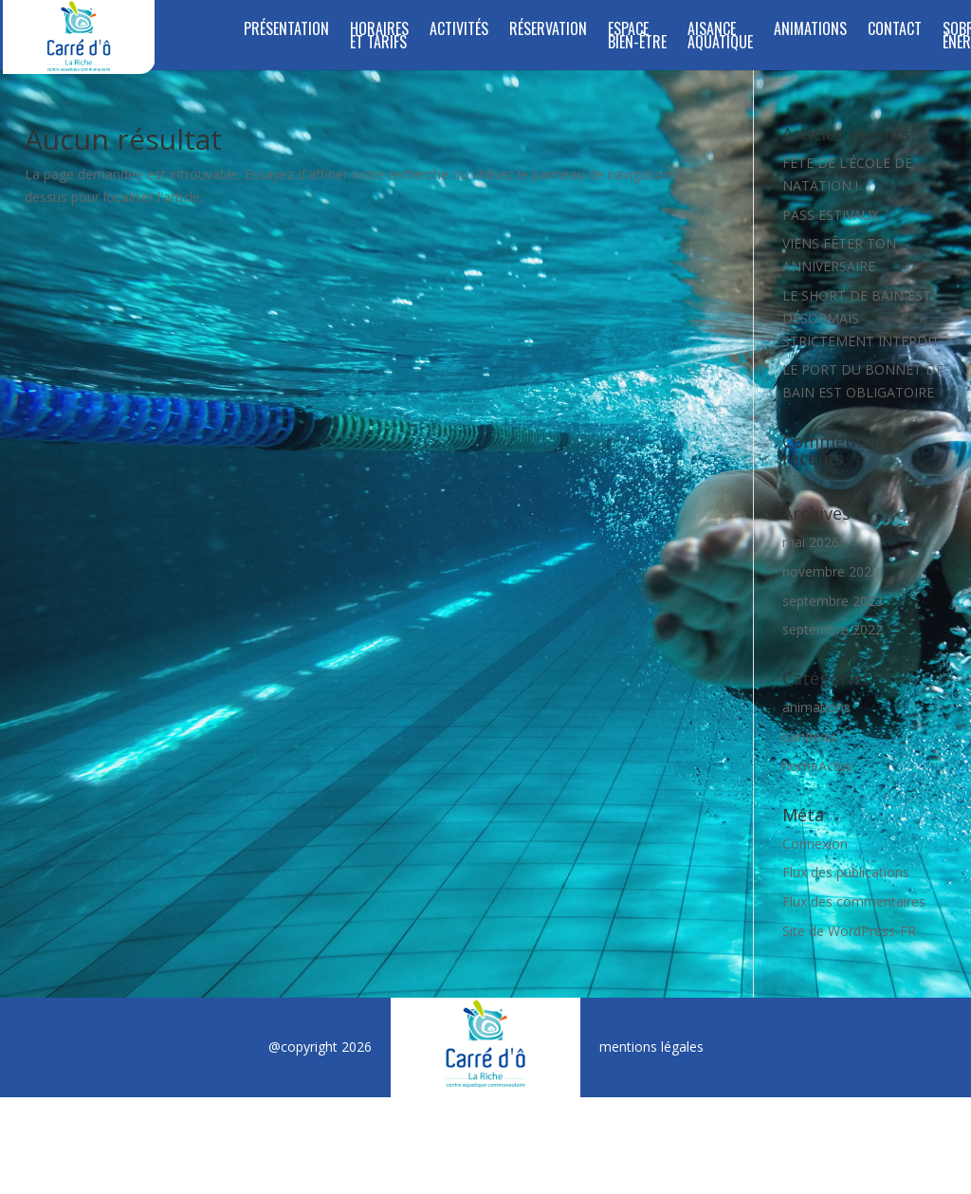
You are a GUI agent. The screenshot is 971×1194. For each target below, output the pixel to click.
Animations (810, 31)
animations (816, 707)
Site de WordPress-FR (849, 931)
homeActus (817, 766)
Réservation (548, 31)
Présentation (286, 31)
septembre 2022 (832, 629)
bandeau (808, 736)
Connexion (815, 844)
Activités (459, 31)
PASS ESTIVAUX (830, 215)
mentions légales (651, 1047)
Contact (895, 31)
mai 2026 (810, 542)
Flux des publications (845, 872)
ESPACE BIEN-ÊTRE (637, 37)
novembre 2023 (830, 571)
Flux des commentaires (853, 901)
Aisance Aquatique (720, 37)
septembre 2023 (832, 601)
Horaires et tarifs (379, 37)
